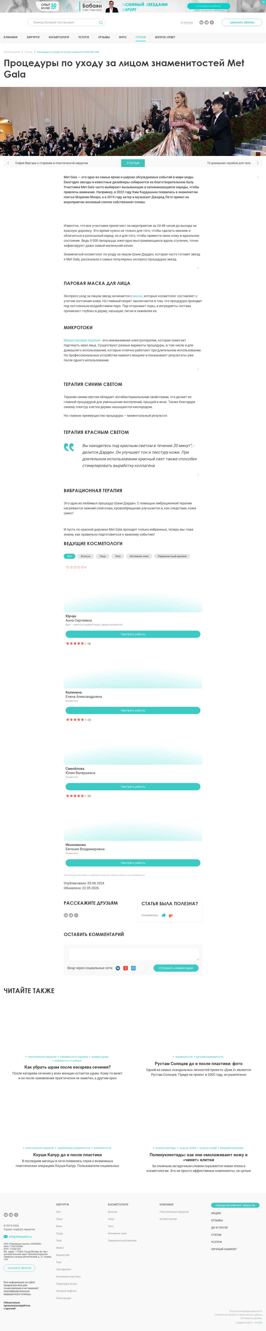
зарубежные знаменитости (73, 1147)
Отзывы (104, 37)
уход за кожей (208, 1147)
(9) (89, 796)
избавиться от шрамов (74, 1056)
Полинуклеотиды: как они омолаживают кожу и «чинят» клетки (199, 1157)
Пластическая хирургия (174, 1211)
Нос (58, 1211)
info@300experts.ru (20, 1236)
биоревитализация (231, 1147)
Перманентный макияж (172, 556)
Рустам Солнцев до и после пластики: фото (199, 1063)
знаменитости (183, 1056)
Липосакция (63, 1298)
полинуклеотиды (165, 1147)
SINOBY (258, 1322)
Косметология (168, 1218)
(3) (89, 719)
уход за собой (187, 1147)
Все (69, 556)
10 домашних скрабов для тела (229, 163)
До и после (219, 1227)
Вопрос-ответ (165, 37)
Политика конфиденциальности (245, 1311)
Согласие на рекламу (251, 1318)
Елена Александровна (133, 694)
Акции (216, 1213)
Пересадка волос (66, 1283)
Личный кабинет (224, 1249)
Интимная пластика (68, 1276)
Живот (60, 1247)
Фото (122, 37)
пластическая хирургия (42, 1056)
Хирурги (33, 37)
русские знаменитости (209, 1056)
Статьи (141, 37)
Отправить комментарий (176, 968)
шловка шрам (99, 1056)
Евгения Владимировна (133, 847)
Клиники (11, 37)
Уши (58, 1262)
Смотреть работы (133, 634)
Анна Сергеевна (133, 618)
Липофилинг (63, 1269)
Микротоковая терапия (82, 340)
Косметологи (59, 37)
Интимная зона (139, 556)
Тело (118, 556)
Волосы (85, 556)
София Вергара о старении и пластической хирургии (51, 163)
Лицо (103, 556)
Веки (59, 1226)
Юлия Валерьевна (133, 770)
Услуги (84, 37)
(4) (89, 643)
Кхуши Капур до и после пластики (67, 1154)
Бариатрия (62, 1254)
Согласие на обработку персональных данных (238, 1314)
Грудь (59, 1233)
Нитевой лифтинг (66, 1290)
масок (137, 296)
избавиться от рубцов (68, 1060)
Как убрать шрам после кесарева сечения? (67, 1067)
